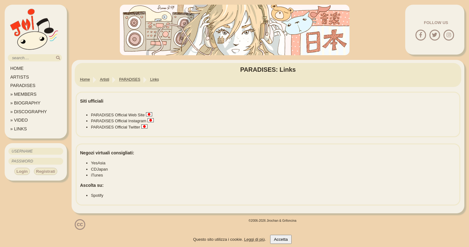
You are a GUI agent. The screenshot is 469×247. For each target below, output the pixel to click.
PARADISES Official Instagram (118, 121)
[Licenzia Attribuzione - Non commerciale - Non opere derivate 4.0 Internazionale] (80, 227)
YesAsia (98, 163)
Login (22, 171)
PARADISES (22, 85)
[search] (58, 57)
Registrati (45, 171)
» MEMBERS (23, 94)
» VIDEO (19, 120)
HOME (17, 68)
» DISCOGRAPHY (28, 111)
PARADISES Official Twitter (115, 127)
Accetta (281, 239)
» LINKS (18, 128)
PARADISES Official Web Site (118, 115)
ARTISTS (19, 77)
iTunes (97, 175)
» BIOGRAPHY (25, 102)
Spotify (97, 195)
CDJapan (99, 169)
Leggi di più (254, 239)
